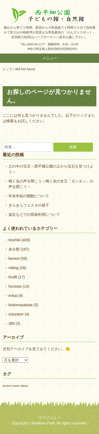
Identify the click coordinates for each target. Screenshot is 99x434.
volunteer (16, 314)
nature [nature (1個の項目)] (24, 385)
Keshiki (14, 240)
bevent (14, 258)
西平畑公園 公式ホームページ (49, 15)
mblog (13, 268)
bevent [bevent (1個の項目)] (7, 385)
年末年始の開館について (28, 196)
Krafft (12, 277)
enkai (12, 295)
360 (11, 323)
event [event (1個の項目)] (15, 385)
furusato (15, 286)
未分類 (14, 249)
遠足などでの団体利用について (34, 214)
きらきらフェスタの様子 (28, 205)
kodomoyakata (20, 305)
